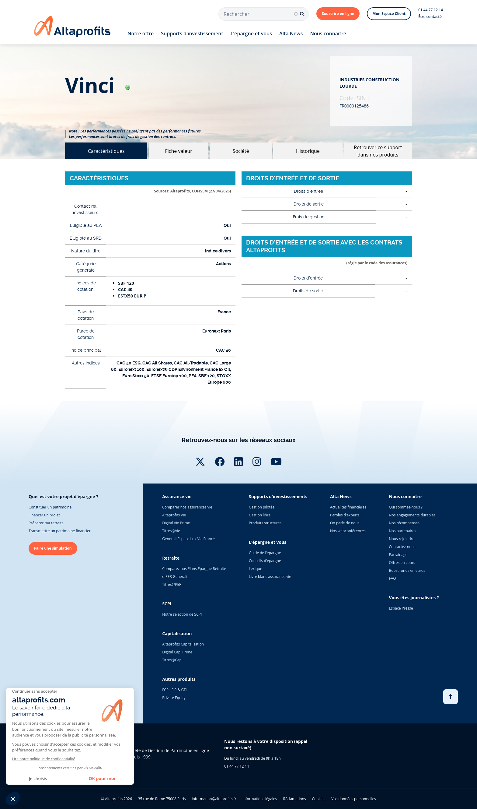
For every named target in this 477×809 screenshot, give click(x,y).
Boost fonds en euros (407, 570)
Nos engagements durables (412, 515)
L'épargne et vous (251, 33)
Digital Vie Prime (176, 523)
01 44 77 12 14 (430, 9)
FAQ (392, 578)
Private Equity (174, 697)
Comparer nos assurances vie (187, 507)
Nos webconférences (348, 530)
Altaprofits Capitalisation (183, 644)
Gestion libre (259, 515)
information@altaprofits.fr (214, 798)
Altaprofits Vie (174, 515)
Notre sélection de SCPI (182, 614)
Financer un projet (44, 515)
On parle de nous (344, 523)
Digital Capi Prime (177, 652)
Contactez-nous (402, 546)
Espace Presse (401, 608)
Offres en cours (402, 562)
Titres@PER (171, 584)
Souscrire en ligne (338, 13)
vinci (97, 85)
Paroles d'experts (345, 515)
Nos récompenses (404, 523)
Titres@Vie (171, 530)
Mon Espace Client (389, 13)
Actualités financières (348, 507)
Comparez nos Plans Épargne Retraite (194, 568)
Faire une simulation (53, 548)
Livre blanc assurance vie (270, 576)
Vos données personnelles (353, 798)
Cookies (319, 798)
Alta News (291, 33)
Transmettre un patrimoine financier (60, 530)
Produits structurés (265, 523)
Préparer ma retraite (46, 523)
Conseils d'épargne (265, 560)
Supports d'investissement (192, 33)
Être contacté (430, 16)
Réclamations (294, 798)
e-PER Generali (174, 576)
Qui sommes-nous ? (406, 507)
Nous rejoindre (402, 538)
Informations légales (259, 798)
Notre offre (140, 33)
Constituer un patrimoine (50, 507)
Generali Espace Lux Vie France (188, 538)
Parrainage (398, 554)
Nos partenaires (402, 530)
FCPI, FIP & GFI (174, 689)
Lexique (255, 568)
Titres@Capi (172, 660)
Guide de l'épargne (265, 552)
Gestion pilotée (262, 507)
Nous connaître (328, 33)
